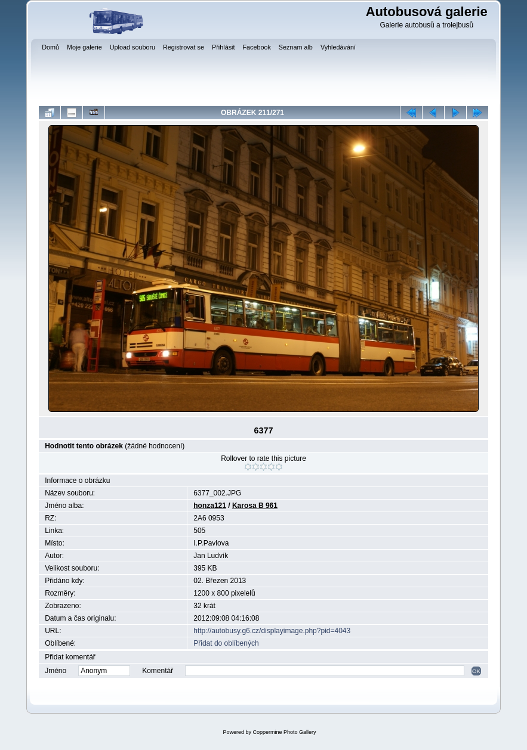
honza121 (209, 505)
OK (476, 671)
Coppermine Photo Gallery (284, 732)
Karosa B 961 (255, 505)
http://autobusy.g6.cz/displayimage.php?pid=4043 (271, 631)
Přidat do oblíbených (225, 643)
